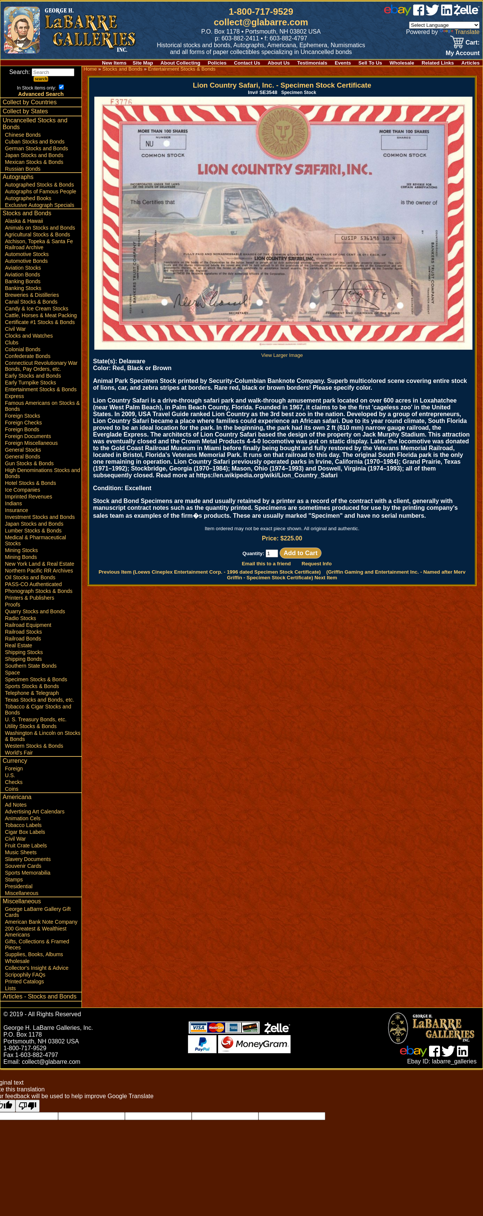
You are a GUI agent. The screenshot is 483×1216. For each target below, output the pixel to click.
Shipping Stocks (24, 652)
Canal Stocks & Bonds (31, 302)
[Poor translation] (27, 1106)
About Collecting (180, 63)
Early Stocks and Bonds (33, 376)
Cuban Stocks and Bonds (35, 142)
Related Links (437, 63)
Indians (13, 503)
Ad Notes (16, 805)
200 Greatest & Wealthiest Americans (35, 932)
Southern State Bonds (31, 666)
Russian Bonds (22, 169)
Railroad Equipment (28, 625)
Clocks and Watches (29, 336)
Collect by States (25, 111)
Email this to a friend (266, 563)
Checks (14, 782)
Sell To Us (370, 63)
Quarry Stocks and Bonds (35, 611)
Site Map (142, 63)
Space (12, 673)
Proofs (12, 605)
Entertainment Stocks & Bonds (41, 389)
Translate (460, 32)
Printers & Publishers (29, 598)
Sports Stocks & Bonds (32, 686)
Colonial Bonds (22, 349)
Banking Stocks (23, 288)
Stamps (14, 880)
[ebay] (397, 13)
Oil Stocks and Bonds (30, 577)
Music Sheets (21, 852)
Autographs (18, 177)
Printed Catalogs (24, 981)
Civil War (15, 329)
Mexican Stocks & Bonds (34, 162)
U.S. (10, 775)
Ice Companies (22, 490)
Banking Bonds (22, 281)
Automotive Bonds (26, 261)
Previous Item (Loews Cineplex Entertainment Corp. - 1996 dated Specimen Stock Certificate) (209, 572)
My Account (463, 53)
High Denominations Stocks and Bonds (42, 473)
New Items (114, 63)
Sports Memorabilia (28, 873)
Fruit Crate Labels (26, 846)
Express (14, 396)
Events (343, 63)
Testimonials (312, 63)
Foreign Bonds (22, 429)
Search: (41, 72)
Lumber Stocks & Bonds (33, 531)
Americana (17, 797)
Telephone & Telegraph (32, 693)
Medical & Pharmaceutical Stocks (35, 540)
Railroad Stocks (23, 632)
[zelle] (467, 13)
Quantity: (260, 553)
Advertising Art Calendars (35, 812)
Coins (11, 789)
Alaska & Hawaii (24, 221)
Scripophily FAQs (25, 975)
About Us (279, 63)
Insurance (16, 510)
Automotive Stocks (27, 254)
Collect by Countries (30, 102)
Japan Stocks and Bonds (34, 155)
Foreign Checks (23, 423)
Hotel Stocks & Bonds (30, 483)
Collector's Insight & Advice (36, 968)
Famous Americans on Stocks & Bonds (42, 406)
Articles (470, 63)
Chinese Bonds (23, 135)
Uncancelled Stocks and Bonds (35, 123)
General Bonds (22, 457)
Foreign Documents (28, 436)
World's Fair (19, 753)
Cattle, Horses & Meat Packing (41, 315)
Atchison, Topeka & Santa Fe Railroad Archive (39, 244)
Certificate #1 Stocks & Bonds (40, 322)
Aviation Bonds (22, 275)
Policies (217, 63)
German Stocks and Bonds (36, 148)
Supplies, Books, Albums (34, 954)
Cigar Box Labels (25, 832)
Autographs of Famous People (40, 191)
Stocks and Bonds (27, 213)
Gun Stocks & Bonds (29, 463)
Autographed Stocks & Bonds (39, 185)
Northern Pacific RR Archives (39, 571)
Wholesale (401, 63)
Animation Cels (22, 818)
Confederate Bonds (28, 356)
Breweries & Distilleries (32, 295)
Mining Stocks (21, 550)
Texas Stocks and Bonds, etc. (39, 700)
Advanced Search (41, 94)
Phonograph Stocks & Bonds (38, 591)
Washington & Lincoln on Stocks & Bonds (42, 736)
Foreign (14, 768)
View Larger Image (283, 352)
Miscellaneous (21, 893)
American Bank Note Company (41, 922)
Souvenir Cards (23, 866)
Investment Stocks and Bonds (40, 517)
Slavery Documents (28, 859)
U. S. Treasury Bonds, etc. (35, 719)
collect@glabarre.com (261, 22)
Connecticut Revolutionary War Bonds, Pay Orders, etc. (41, 366)
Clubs (11, 342)
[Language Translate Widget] (444, 25)
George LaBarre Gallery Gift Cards (38, 912)
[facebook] (418, 13)
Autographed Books (28, 198)
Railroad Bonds (23, 639)
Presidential (18, 886)
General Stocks (23, 450)
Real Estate (18, 645)
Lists (10, 988)
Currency (15, 761)
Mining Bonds (21, 557)
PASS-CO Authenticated (33, 584)
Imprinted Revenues (28, 497)
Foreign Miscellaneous (31, 443)
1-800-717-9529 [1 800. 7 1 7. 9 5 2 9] (261, 11)
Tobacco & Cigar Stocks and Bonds (38, 710)
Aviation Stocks (23, 268)
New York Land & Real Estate (39, 564)
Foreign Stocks (22, 416)
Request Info (316, 563)
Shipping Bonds (23, 659)
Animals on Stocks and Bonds (40, 228)
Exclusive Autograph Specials (39, 205)
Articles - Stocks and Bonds (40, 996)
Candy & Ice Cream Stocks (36, 309)
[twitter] (432, 13)
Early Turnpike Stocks (30, 383)
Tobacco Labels (23, 825)
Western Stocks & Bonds (34, 746)
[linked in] (446, 13)
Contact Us (247, 63)
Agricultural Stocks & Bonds (37, 234)
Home (90, 69)
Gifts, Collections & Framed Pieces (37, 944)
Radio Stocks (20, 618)
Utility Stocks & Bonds (31, 726)
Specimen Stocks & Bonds (36, 679)
